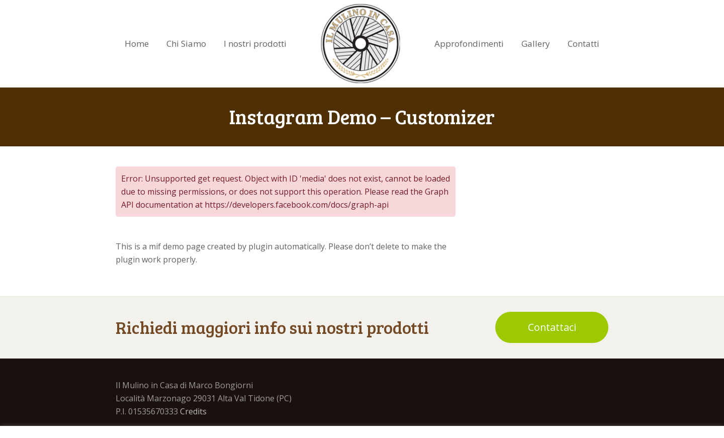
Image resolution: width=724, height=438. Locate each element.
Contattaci (552, 327)
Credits (193, 411)
